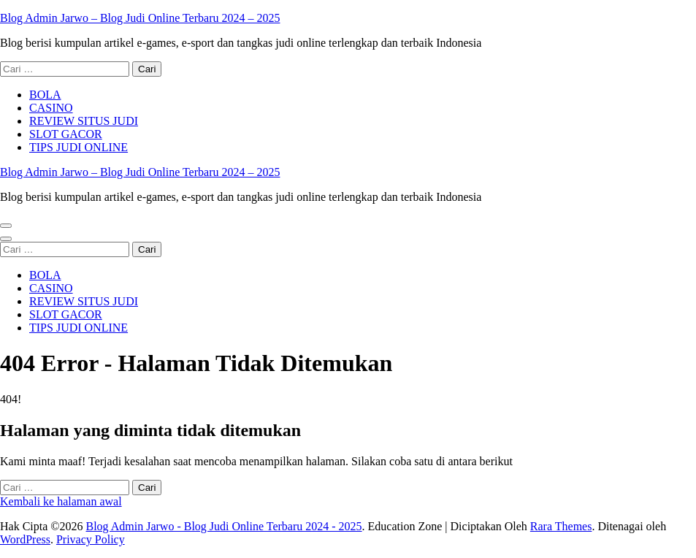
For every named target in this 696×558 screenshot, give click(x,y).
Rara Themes (561, 526)
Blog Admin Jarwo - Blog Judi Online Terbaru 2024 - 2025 (223, 526)
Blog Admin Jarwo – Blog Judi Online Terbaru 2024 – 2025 (140, 18)
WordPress (25, 539)
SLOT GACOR (65, 134)
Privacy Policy (90, 539)
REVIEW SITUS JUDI (83, 121)
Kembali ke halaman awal (61, 501)
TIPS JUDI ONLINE (78, 147)
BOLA (45, 94)
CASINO (51, 108)
